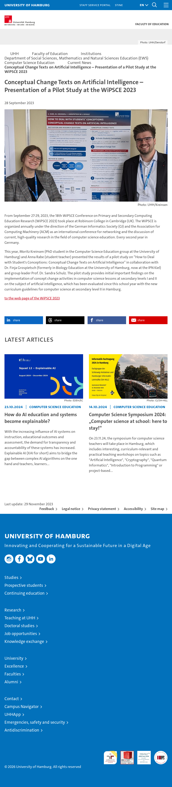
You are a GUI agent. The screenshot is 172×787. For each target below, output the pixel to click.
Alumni (11, 682)
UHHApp (12, 714)
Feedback (46, 508)
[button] (142, 5)
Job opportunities (20, 633)
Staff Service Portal (95, 4)
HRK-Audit (141, 755)
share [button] (16, 320)
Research (12, 610)
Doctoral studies (19, 626)
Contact (11, 698)
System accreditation (161, 755)
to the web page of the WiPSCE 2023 (32, 298)
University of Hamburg (27, 5)
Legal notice (71, 508)
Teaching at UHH (19, 618)
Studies (11, 577)
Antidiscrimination (21, 730)
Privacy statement (102, 508)
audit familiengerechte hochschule (110, 757)
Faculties (12, 674)
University (13, 658)
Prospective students (23, 585)
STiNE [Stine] (119, 4)
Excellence (14, 666)
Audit (124, 753)
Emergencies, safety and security (34, 722)
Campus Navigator (21, 706)
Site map (157, 508)
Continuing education (24, 593)
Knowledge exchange (24, 641)
